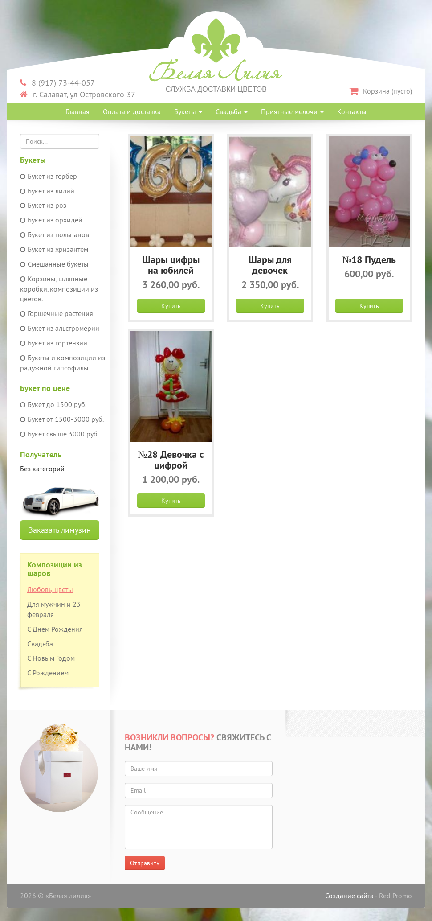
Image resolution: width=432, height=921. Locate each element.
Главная (77, 111)
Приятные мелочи (292, 111)
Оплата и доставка (132, 111)
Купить (171, 306)
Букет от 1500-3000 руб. (62, 419)
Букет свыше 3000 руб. (59, 433)
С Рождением (48, 672)
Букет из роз (43, 205)
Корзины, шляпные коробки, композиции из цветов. (59, 289)
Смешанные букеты (54, 263)
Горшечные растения (56, 313)
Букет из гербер (48, 176)
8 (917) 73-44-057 (57, 83)
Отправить (144, 863)
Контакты (352, 111)
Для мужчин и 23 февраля (54, 609)
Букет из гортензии (53, 342)
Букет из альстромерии (59, 328)
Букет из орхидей (51, 219)
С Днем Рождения (55, 629)
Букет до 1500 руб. (53, 404)
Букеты (188, 111)
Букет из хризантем (54, 249)
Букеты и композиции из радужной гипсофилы (62, 362)
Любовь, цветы (50, 589)
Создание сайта (349, 895)
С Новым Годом (51, 658)
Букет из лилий (47, 190)
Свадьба (232, 111)
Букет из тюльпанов (54, 234)
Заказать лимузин (60, 530)
